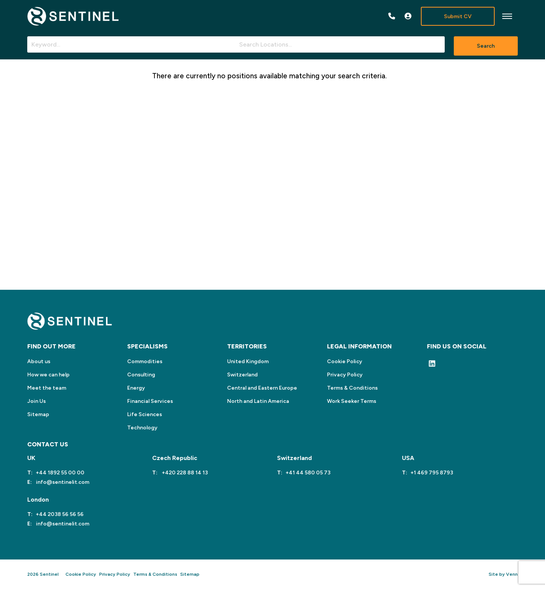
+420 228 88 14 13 (184, 472)
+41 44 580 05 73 (307, 472)
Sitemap (38, 414)
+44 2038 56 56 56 (60, 514)
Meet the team (46, 388)
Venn (512, 574)
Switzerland (242, 374)
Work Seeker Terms (351, 401)
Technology (142, 427)
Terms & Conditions (352, 388)
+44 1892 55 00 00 (60, 472)
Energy (136, 388)
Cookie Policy (344, 361)
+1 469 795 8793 (431, 472)
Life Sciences (144, 414)
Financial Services (150, 401)
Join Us (36, 401)
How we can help (48, 374)
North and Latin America (258, 401)
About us (38, 361)
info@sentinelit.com (62, 482)
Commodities (144, 361)
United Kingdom (248, 361)
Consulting (141, 374)
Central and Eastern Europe (262, 388)
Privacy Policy (345, 374)
